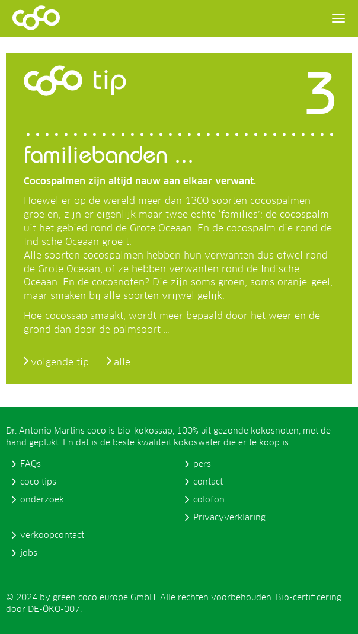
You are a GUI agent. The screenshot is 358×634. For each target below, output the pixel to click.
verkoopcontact (52, 535)
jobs (28, 553)
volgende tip (60, 362)
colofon (209, 500)
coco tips (38, 482)
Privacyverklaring (229, 518)
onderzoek (42, 500)
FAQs (30, 464)
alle (122, 362)
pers (202, 464)
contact (208, 482)
